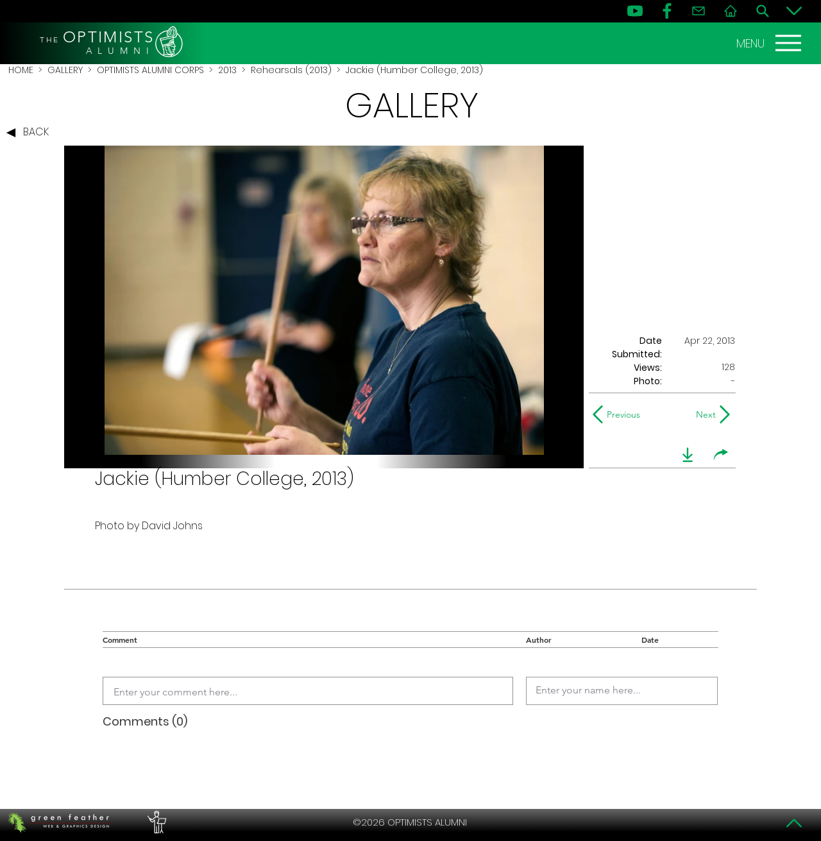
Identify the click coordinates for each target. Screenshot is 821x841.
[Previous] (619, 414)
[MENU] (770, 43)
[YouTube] (635, 11)
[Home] (730, 11)
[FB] (667, 11)
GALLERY (65, 70)
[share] (721, 455)
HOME (20, 70)
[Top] (794, 823)
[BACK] (30, 133)
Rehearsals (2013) (291, 70)
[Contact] (698, 11)
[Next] (703, 414)
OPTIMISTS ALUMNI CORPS (150, 70)
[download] (687, 455)
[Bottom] (794, 11)
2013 (227, 70)
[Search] (763, 11)
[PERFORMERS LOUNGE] (155, 822)
